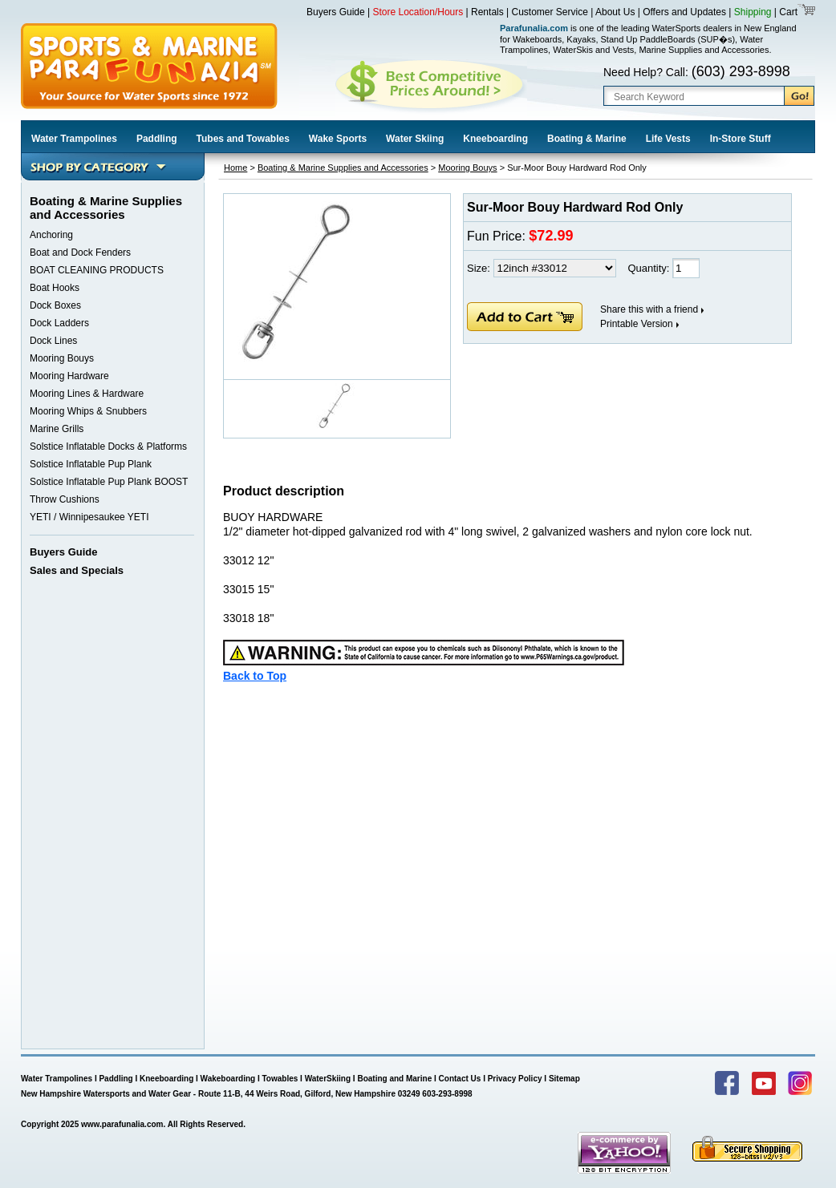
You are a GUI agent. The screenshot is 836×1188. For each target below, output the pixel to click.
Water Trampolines (74, 138)
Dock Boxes (55, 305)
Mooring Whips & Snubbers (88, 411)
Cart (787, 12)
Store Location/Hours (418, 12)
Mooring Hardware (69, 376)
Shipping (753, 12)
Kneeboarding (495, 138)
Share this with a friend (649, 309)
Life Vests (668, 138)
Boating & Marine (587, 138)
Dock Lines (53, 340)
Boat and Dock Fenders (80, 252)
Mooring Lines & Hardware (87, 393)
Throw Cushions (64, 499)
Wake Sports (338, 138)
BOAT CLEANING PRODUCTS (97, 270)
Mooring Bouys (62, 358)
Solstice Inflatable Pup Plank (91, 464)
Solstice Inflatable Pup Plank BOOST (109, 481)
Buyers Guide (335, 12)
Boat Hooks (54, 287)
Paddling (156, 138)
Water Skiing (415, 138)
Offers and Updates (685, 12)
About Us (615, 12)
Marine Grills (56, 428)
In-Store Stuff (740, 138)
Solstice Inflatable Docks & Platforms (108, 446)
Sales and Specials (77, 570)
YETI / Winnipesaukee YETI (89, 517)
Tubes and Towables (243, 138)
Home (235, 167)
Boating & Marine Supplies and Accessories (343, 167)
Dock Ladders (59, 323)
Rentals (487, 12)
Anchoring (51, 234)
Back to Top (254, 675)
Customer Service (550, 12)
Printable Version (636, 323)
